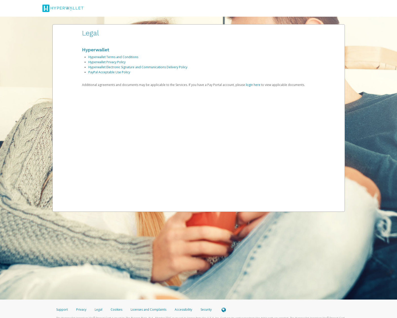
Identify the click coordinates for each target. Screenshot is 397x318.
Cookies (116, 309)
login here (253, 85)
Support (62, 309)
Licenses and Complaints (149, 309)
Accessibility (183, 309)
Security (206, 309)
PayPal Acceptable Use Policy (109, 72)
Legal (98, 309)
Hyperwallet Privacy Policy (107, 62)
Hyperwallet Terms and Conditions (113, 57)
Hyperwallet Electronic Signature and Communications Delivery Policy (137, 67)
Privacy (81, 309)
